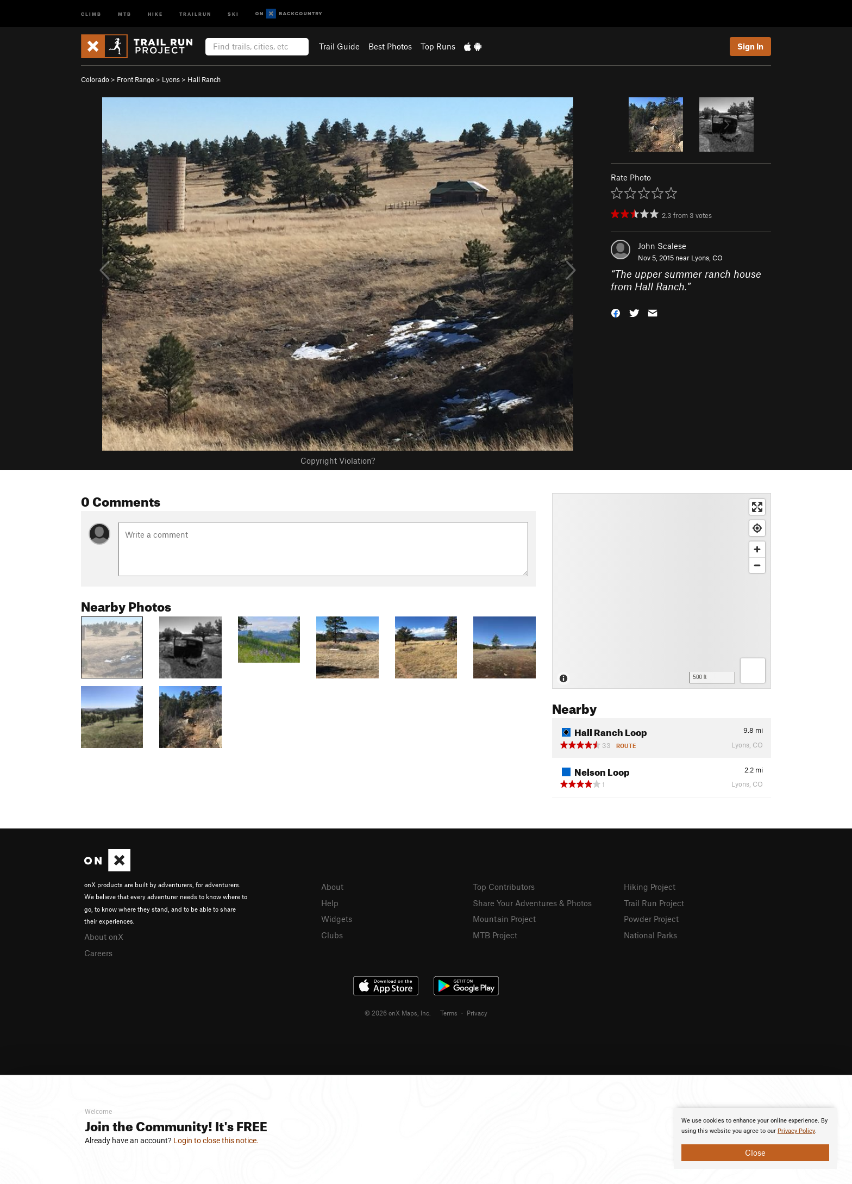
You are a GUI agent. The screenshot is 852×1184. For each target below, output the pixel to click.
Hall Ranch (204, 79)
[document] (755, 1138)
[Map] (661, 591)
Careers (98, 953)
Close (755, 1152)
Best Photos (390, 46)
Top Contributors (504, 887)
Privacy (477, 1013)
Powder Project (651, 919)
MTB (124, 13)
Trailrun (195, 13)
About (332, 887)
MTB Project (495, 935)
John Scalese (662, 246)
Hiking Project (649, 887)
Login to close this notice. (216, 1140)
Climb (91, 13)
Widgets (336, 919)
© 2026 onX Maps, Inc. (398, 1013)
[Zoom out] (757, 565)
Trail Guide (339, 46)
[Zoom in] (757, 549)
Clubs (332, 935)
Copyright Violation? (337, 460)
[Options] (753, 670)
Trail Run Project (654, 903)
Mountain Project (504, 919)
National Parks (650, 935)
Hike (155, 13)
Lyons (171, 79)
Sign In (750, 46)
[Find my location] (757, 528)
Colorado (95, 79)
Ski (233, 13)
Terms (449, 1013)
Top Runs (438, 46)
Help (330, 903)
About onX (103, 937)
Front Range (135, 79)
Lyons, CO (707, 257)
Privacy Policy (796, 1131)
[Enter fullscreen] (757, 507)
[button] (616, 312)
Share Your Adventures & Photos (532, 903)
